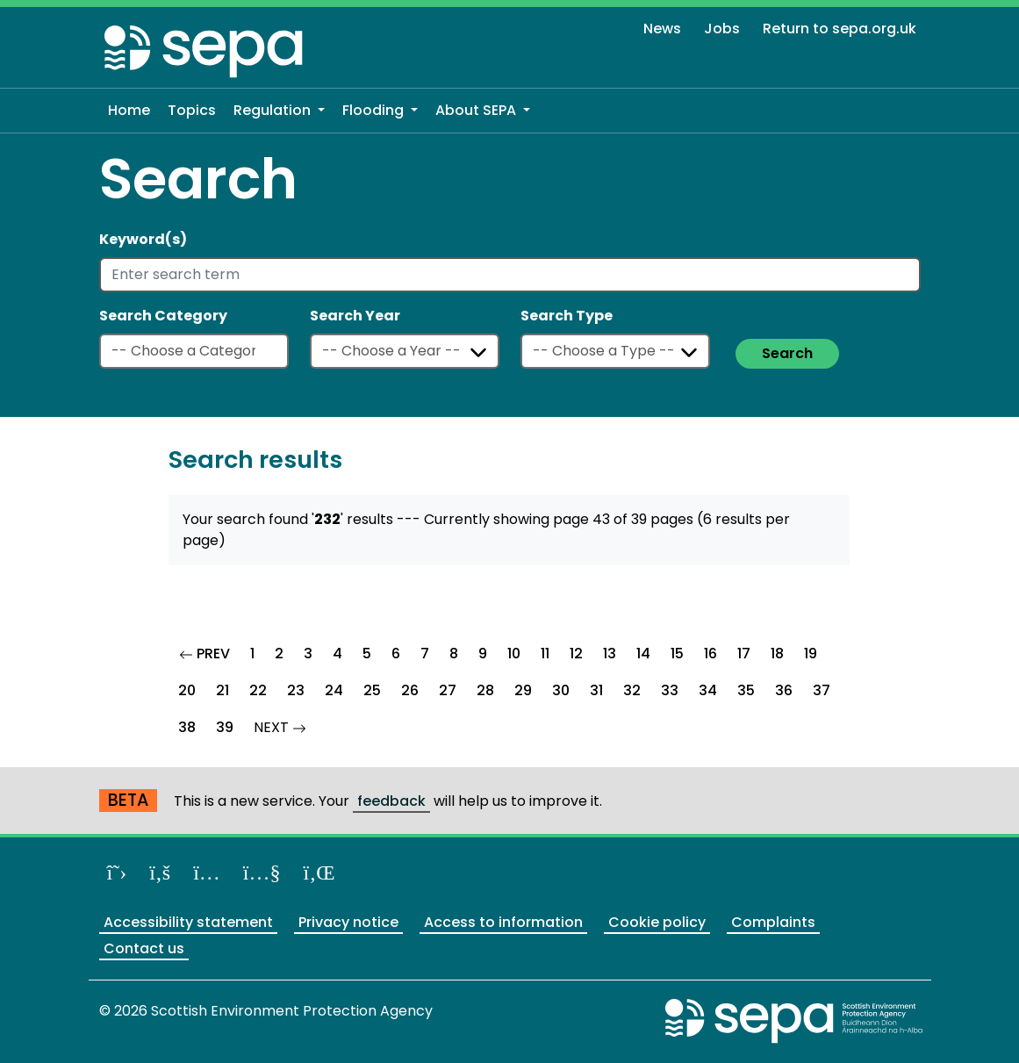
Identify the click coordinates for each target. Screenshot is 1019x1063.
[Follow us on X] (117, 872)
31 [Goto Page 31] (596, 690)
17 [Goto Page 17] (743, 653)
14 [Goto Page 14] (643, 653)
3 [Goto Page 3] (308, 653)
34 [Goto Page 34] (708, 690)
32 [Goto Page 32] (632, 690)
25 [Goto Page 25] (372, 690)
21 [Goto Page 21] (222, 690)
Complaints (773, 922)
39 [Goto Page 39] (224, 727)
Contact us (144, 948)
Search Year (355, 315)
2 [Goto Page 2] (279, 653)
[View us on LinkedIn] (319, 872)
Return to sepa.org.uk (839, 28)
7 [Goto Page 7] (424, 653)
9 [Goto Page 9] (482, 653)
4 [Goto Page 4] (337, 653)
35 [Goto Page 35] (746, 690)
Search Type (566, 315)
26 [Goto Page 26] (410, 690)
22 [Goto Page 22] (258, 690)
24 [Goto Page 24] (334, 690)
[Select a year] (404, 351)
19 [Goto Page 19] (810, 653)
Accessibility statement (188, 922)
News (662, 28)
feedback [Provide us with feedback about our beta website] (391, 801)
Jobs (722, 28)
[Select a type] (615, 351)
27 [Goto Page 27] (447, 690)
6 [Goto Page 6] (395, 653)
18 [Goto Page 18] (777, 653)
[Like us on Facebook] (160, 872)
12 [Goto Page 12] (576, 653)
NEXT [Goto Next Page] (285, 725)
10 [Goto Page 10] (513, 653)
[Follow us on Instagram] (207, 872)
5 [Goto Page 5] (366, 653)
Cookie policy (657, 922)
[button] (279, 111)
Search (787, 353)
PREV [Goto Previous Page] (209, 652)
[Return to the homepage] (204, 50)
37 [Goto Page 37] (821, 690)
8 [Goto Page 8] (453, 653)
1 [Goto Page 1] (252, 653)
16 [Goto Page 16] (710, 653)
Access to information (503, 922)
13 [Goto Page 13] (609, 653)
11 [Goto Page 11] (545, 653)
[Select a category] (194, 351)
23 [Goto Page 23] (296, 690)
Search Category (163, 315)
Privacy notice (348, 922)
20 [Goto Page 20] (187, 690)
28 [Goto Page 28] (485, 690)
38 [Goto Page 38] (187, 727)
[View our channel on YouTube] (262, 872)
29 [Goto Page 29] (523, 690)
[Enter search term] (510, 274)
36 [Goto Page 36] (784, 690)
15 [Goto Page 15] (677, 653)
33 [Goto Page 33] (669, 690)
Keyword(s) (143, 239)
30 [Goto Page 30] (561, 690)
